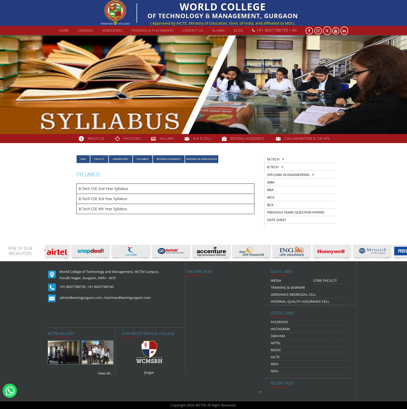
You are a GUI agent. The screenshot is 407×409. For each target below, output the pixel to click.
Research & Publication (201, 159)
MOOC (276, 350)
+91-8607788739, (72, 286)
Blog (238, 30)
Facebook (279, 322)
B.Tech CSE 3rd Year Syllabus (103, 198)
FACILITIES (132, 138)
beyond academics (247, 138)
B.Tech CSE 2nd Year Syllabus (103, 188)
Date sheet (276, 219)
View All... (105, 373)
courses (85, 30)
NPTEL (276, 343)
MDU (275, 364)
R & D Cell (202, 138)
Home (64, 30)
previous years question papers (295, 212)
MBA (270, 182)
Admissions (112, 30)
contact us (192, 30)
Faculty (99, 159)
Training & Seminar (288, 287)
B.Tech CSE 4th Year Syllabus (103, 208)
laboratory (120, 159)
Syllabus (142, 159)
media (276, 280)
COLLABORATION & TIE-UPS (307, 138)
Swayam (278, 336)
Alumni (218, 30)
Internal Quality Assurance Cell (300, 301)
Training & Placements (152, 30)
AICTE (275, 357)
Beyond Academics (169, 159)
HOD (83, 159)
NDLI (275, 371)
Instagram (280, 329)
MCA (270, 197)
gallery (167, 138)
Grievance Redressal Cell (293, 294)
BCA (270, 204)
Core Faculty (325, 280)
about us (95, 138)
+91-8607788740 (100, 286)
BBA (270, 189)
